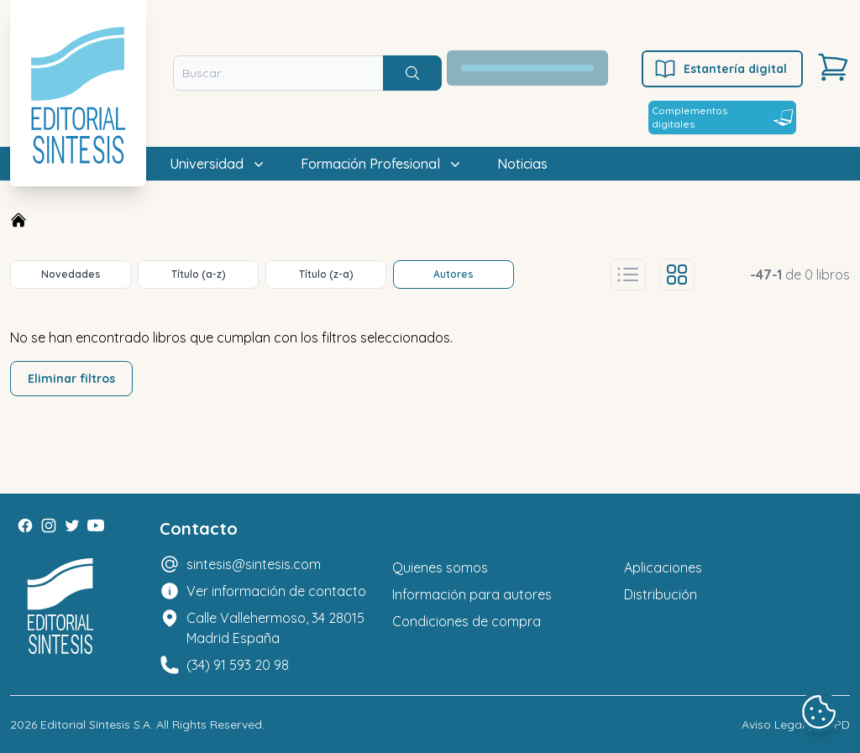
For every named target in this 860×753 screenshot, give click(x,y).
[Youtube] (95, 525)
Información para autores (472, 594)
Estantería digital (720, 69)
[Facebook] (25, 525)
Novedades (71, 274)
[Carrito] (833, 67)
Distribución (660, 594)
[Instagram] (48, 525)
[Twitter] (72, 525)
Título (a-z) (198, 274)
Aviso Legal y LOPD (796, 724)
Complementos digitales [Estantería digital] (722, 117)
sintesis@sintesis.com (253, 564)
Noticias (522, 163)
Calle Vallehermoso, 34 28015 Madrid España (275, 627)
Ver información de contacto (276, 591)
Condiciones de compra (466, 621)
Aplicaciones (663, 567)
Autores (453, 274)
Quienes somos (440, 567)
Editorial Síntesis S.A (95, 724)
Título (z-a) (326, 274)
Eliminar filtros (71, 378)
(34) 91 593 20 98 (237, 664)
